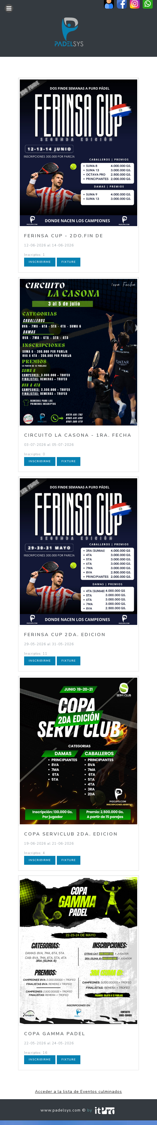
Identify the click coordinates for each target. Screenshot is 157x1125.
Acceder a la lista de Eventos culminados (78, 1091)
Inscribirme (40, 262)
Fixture (68, 262)
